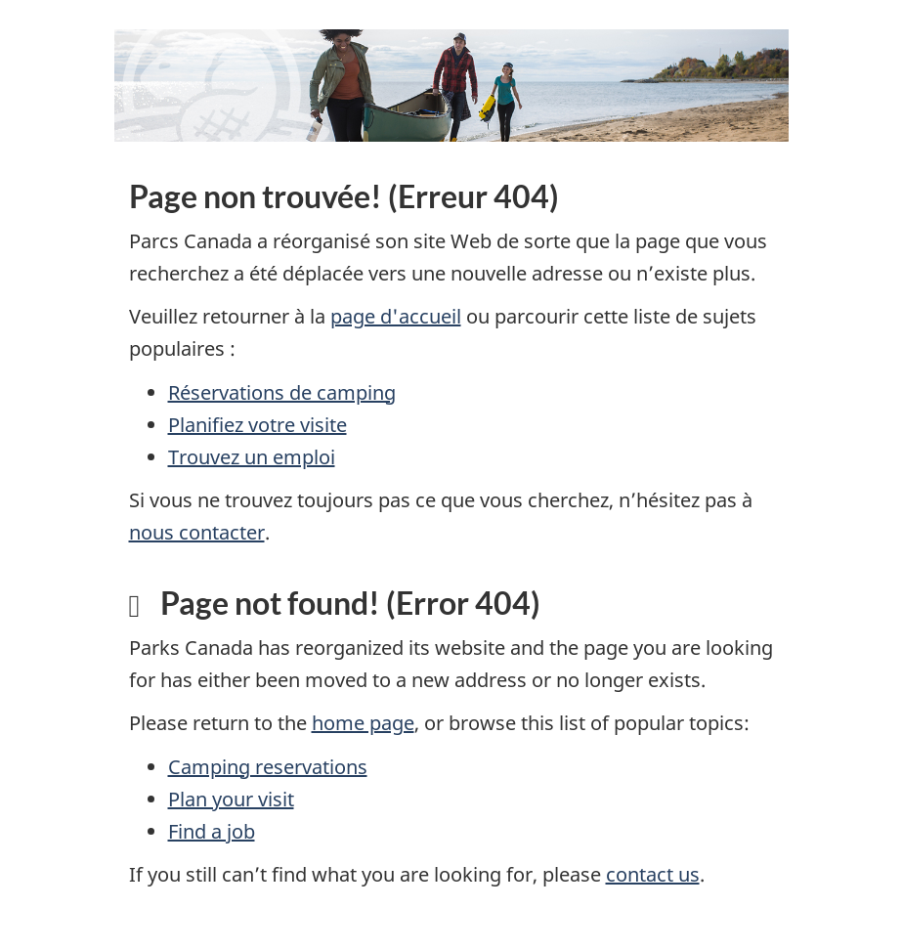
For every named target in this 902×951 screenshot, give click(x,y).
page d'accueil (395, 316)
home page (363, 723)
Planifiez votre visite (257, 424)
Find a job (211, 831)
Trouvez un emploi (251, 457)
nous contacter (197, 532)
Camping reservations (267, 767)
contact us (653, 874)
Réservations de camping (282, 392)
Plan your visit (231, 799)
